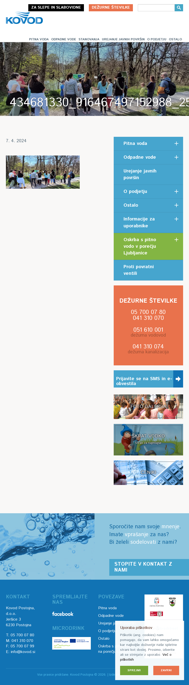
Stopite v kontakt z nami (143, 567)
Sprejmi (134, 670)
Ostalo (175, 39)
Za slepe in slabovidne (56, 7)
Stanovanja (89, 39)
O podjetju (156, 39)
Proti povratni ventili (139, 270)
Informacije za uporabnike (139, 222)
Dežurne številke (111, 7)
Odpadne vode (63, 39)
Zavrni (166, 670)
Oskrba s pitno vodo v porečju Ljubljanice (140, 246)
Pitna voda (39, 39)
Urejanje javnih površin (123, 39)
